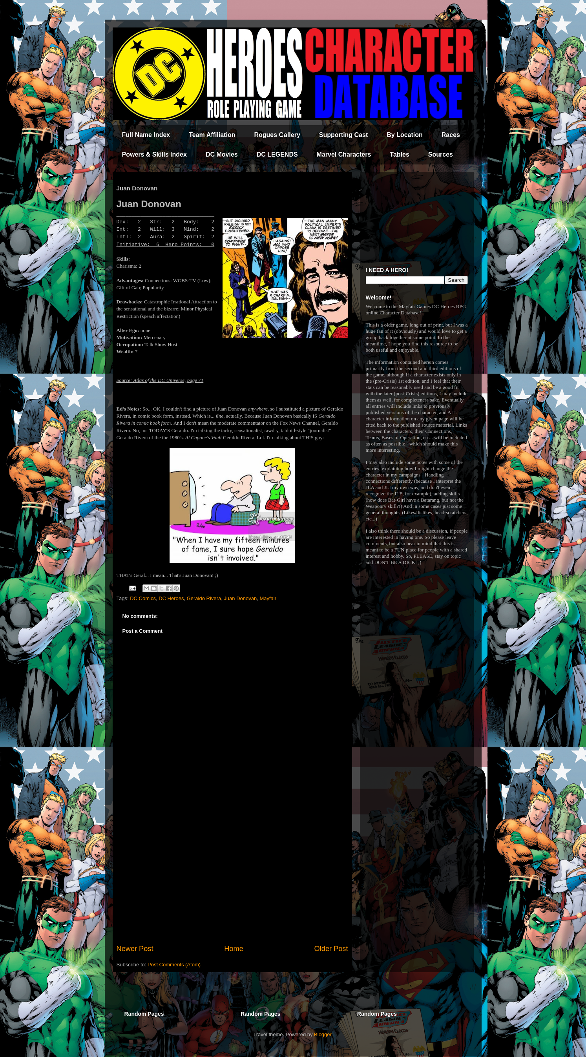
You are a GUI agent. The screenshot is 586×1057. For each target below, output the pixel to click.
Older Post (331, 949)
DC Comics (143, 598)
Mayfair (267, 598)
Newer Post (135, 949)
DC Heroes (171, 598)
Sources (440, 154)
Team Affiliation (212, 134)
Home (233, 949)
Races (451, 134)
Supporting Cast (343, 134)
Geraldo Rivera (204, 598)
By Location (405, 134)
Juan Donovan (240, 598)
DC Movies (222, 154)
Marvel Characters (344, 154)
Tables (399, 154)
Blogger (322, 1034)
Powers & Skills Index (154, 154)
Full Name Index (146, 134)
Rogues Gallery (277, 134)
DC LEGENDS (277, 154)
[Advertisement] (232, 879)
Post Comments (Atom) (174, 965)
